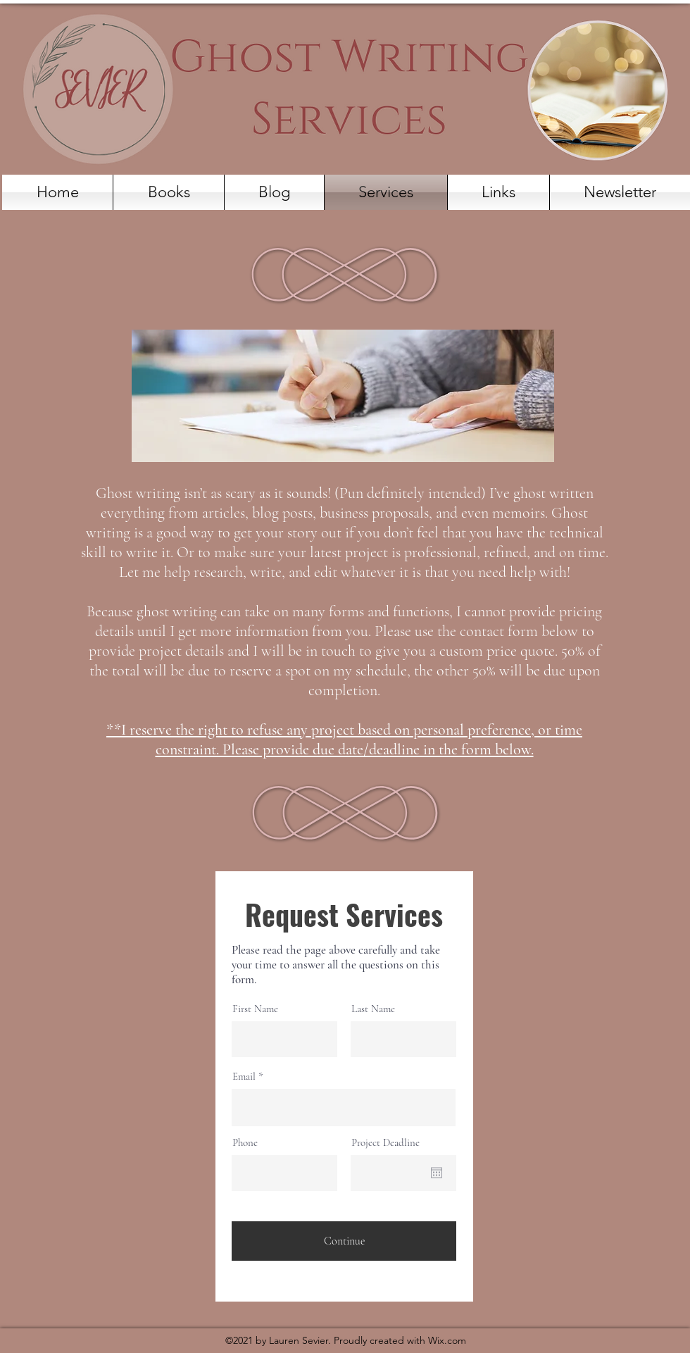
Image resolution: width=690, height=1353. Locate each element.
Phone (245, 1142)
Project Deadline (385, 1142)
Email (244, 1076)
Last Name (373, 1009)
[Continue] (344, 1241)
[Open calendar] (436, 1172)
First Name (255, 1009)
